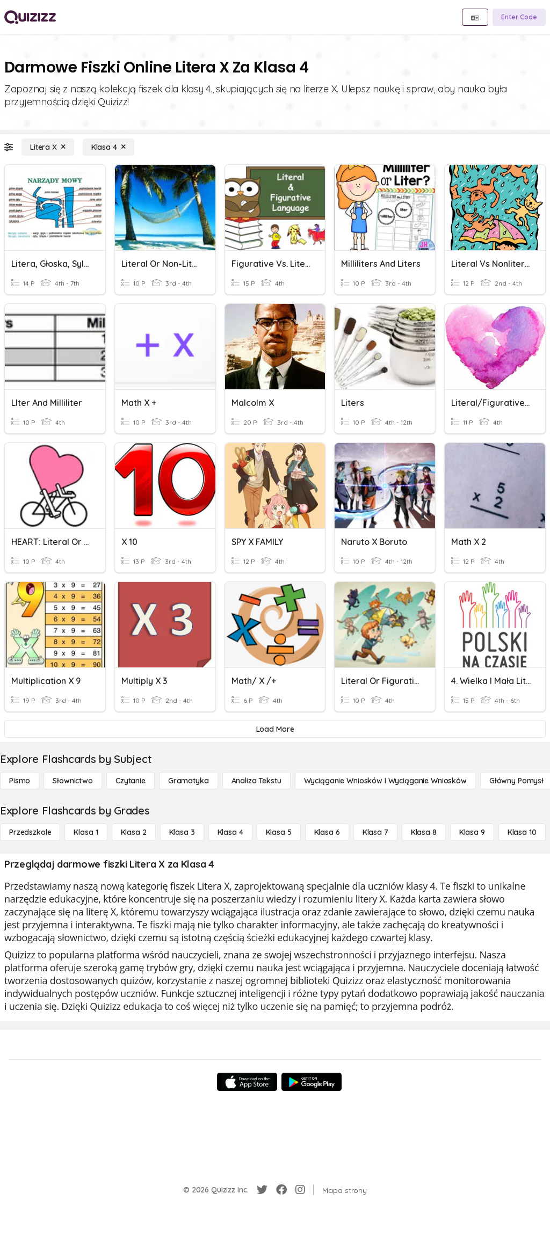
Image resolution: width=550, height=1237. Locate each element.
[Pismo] (19, 780)
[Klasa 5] (279, 832)
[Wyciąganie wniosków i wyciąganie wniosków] (385, 780)
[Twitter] (262, 1189)
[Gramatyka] (188, 780)
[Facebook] (281, 1189)
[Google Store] (311, 1082)
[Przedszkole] (30, 832)
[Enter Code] (519, 17)
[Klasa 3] (182, 832)
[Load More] (275, 729)
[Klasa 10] (522, 832)
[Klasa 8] (424, 832)
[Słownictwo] (73, 780)
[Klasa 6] (327, 832)
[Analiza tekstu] (256, 780)
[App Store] (247, 1082)
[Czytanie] (130, 780)
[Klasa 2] (134, 832)
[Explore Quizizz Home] (30, 17)
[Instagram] (300, 1189)
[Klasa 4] (108, 147)
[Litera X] (47, 147)
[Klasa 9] (472, 832)
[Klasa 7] (375, 832)
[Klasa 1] (85, 832)
